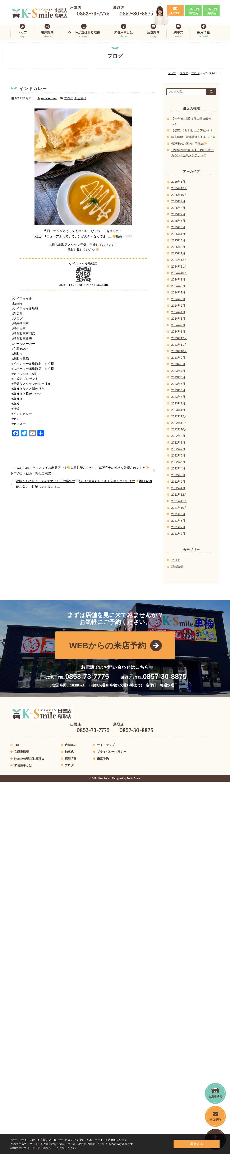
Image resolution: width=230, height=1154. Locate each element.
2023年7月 (178, 370)
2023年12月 (179, 338)
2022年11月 (179, 423)
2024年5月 (178, 305)
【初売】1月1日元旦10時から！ (192, 130)
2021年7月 (178, 527)
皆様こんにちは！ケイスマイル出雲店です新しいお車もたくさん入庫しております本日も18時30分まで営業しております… (84, 483)
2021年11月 (179, 501)
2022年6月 (178, 455)
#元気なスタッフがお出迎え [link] (31, 383)
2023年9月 (178, 357)
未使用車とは (123, 34)
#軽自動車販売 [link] (22, 338)
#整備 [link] (15, 409)
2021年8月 (178, 520)
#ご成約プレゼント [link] (25, 378)
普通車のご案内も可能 (189, 143)
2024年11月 (179, 266)
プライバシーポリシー (111, 751)
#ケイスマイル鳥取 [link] (25, 308)
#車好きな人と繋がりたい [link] (30, 388)
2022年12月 (179, 416)
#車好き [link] (17, 398)
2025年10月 (179, 194)
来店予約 (175, 12)
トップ (22, 34)
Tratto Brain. (134, 778)
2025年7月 (178, 214)
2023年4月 (178, 390)
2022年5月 (178, 462)
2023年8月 (178, 364)
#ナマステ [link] (19, 424)
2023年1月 (178, 410)
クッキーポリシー (43, 1148)
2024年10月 (179, 273)
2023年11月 (179, 344)
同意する (196, 1144)
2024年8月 (178, 286)
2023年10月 (179, 351)
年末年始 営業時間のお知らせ (193, 137)
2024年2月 (178, 325)
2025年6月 (178, 220)
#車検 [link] (15, 403)
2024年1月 (178, 331)
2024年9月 (178, 279)
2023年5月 (178, 383)
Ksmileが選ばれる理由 (84, 34)
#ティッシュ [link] (20, 373)
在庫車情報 (21, 751)
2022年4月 (178, 468)
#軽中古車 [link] (19, 328)
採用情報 (203, 34)
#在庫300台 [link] (20, 348)
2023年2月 (178, 403)
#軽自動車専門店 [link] (23, 333)
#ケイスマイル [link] (22, 298)
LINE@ (193, 11)
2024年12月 (179, 259)
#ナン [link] (15, 419)
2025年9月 (178, 201)
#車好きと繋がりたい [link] (26, 393)
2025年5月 (178, 227)
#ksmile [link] (17, 303)
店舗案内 (153, 34)
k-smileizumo (49, 98)
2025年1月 (178, 253)
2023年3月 (178, 396)
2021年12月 (179, 494)
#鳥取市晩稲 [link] (20, 358)
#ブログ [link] (17, 318)
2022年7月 (178, 449)
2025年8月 (178, 207)
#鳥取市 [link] (17, 353)
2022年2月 (178, 481)
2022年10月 (179, 429)
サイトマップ (106, 745)
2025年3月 (178, 240)
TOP (17, 745)
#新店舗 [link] (17, 313)
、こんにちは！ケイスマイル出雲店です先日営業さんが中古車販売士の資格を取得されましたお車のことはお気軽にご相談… (79, 470)
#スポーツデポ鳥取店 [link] (26, 368)
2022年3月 (178, 475)
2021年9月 (178, 514)
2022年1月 (178, 488)
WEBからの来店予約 (107, 645)
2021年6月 (178, 533)
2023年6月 (178, 377)
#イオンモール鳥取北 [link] (26, 363)
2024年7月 (178, 292)
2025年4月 (178, 234)
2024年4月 (178, 312)
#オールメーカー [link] (23, 343)
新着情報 (80, 98)
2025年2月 (178, 247)
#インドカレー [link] (22, 414)
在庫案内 (47, 34)
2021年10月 (179, 507)
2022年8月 (178, 442)
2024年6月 (178, 299)
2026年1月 (178, 181)
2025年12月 (179, 188)
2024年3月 (178, 318)
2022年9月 (178, 435)
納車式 (178, 34)
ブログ (184, 73)
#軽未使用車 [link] (20, 323)
